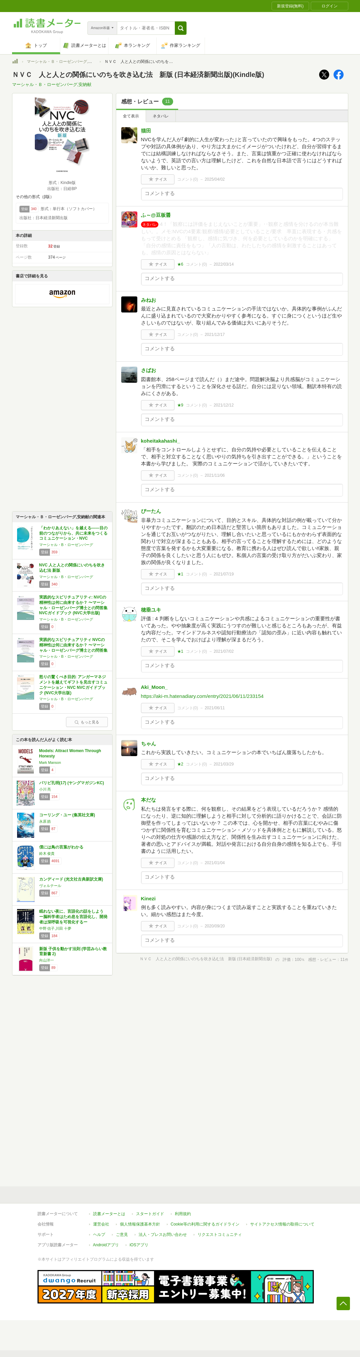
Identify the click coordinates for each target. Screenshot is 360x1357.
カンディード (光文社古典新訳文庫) (71, 879)
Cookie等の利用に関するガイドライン (205, 1224)
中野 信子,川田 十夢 (55, 928)
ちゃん (148, 743)
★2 (180, 764)
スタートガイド (150, 1214)
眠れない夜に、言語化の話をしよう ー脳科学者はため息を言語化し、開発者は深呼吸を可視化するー (73, 916)
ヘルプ (99, 1235)
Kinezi (148, 898)
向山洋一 (46, 960)
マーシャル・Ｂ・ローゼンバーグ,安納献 (63, 61)
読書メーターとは (109, 1214)
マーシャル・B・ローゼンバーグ (66, 545)
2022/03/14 (224, 264)
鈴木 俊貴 (47, 853)
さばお (148, 370)
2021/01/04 (215, 863)
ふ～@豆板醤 (156, 215)
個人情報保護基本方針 (140, 1224)
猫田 (146, 130)
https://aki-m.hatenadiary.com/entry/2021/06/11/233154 (202, 696)
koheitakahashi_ (160, 441)
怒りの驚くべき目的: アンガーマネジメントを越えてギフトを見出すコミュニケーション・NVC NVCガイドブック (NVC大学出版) (73, 684)
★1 (180, 574)
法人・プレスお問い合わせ (163, 1235)
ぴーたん (151, 511)
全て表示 (131, 116)
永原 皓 (45, 821)
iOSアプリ (139, 1245)
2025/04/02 (215, 179)
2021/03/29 (224, 764)
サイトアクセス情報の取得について (282, 1224)
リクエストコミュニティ (220, 1235)
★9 (180, 405)
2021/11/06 (215, 475)
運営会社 (101, 1224)
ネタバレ (161, 116)
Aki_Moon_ (154, 687)
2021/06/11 (215, 708)
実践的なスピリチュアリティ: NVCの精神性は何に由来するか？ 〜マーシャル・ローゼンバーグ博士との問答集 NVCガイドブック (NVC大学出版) (73, 605)
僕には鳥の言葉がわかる (61, 847)
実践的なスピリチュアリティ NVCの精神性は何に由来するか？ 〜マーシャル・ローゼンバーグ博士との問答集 (73, 644)
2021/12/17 (215, 335)
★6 (180, 264)
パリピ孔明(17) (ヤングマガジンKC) (71, 783)
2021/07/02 (224, 651)
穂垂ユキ (151, 610)
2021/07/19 (224, 574)
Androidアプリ (106, 1245)
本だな (148, 800)
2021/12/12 (224, 405)
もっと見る (86, 722)
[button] (181, 28)
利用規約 (183, 1214)
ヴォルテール (50, 886)
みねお (148, 300)
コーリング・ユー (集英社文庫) (67, 815)
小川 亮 (45, 789)
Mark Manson (50, 762)
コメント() (187, 179)
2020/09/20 (215, 926)
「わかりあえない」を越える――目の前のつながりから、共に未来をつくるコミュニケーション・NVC (73, 533)
